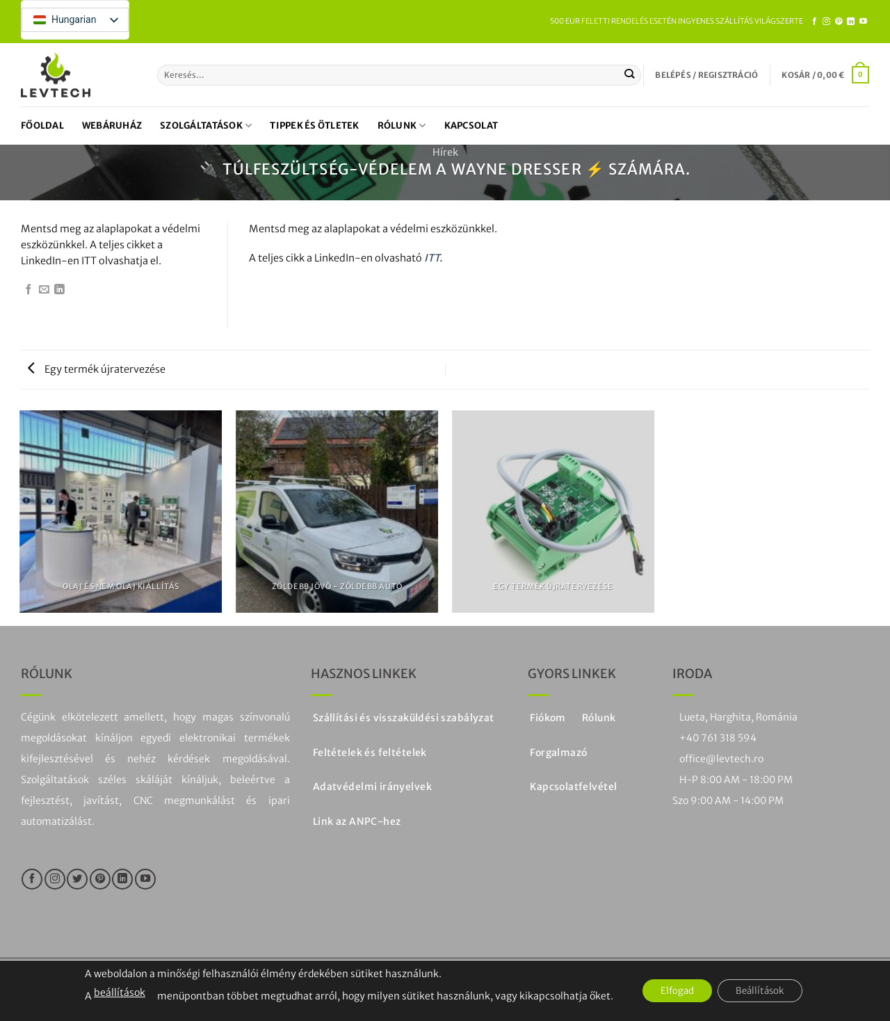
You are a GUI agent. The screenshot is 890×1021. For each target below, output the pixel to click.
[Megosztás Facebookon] (29, 290)
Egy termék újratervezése (96, 369)
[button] (706, 75)
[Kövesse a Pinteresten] (839, 21)
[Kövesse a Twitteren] (77, 879)
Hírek (445, 152)
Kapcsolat (471, 125)
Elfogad (673, 991)
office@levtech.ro (721, 759)
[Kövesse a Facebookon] (814, 21)
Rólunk (402, 125)
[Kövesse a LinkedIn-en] (851, 21)
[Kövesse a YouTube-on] (863, 21)
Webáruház (112, 125)
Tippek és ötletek (314, 125)
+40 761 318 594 (717, 738)
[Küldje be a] (629, 75)
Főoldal (42, 125)
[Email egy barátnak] (44, 290)
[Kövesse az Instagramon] (826, 21)
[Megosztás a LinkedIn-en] (59, 290)
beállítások (112, 992)
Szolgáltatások (206, 125)
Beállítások (763, 991)
